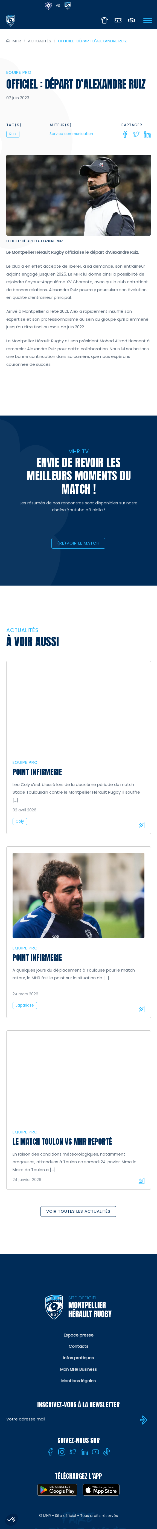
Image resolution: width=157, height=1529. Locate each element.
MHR (17, 41)
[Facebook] (125, 134)
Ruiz (12, 134)
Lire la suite (141, 825)
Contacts (78, 1346)
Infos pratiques (78, 1358)
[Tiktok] (106, 1451)
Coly (20, 821)
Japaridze (25, 1005)
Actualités (39, 41)
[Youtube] (95, 1451)
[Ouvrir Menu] (147, 20)
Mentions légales (78, 1381)
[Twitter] (136, 134)
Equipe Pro (18, 72)
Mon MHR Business (78, 1369)
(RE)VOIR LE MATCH (78, 543)
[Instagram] (61, 1451)
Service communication (71, 133)
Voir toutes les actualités (78, 1211)
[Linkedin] (147, 134)
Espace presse (79, 1335)
